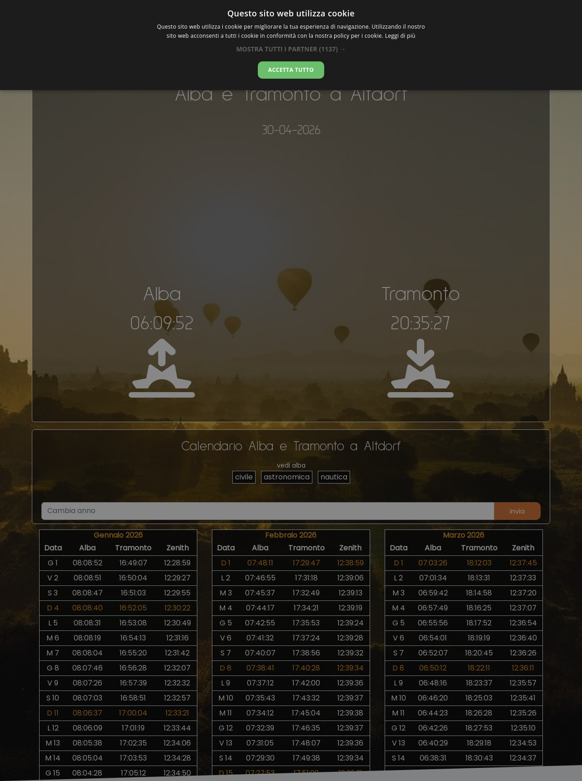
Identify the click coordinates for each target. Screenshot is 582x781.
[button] (291, 49)
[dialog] (291, 45)
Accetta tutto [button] (291, 70)
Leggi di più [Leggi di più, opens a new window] (400, 36)
